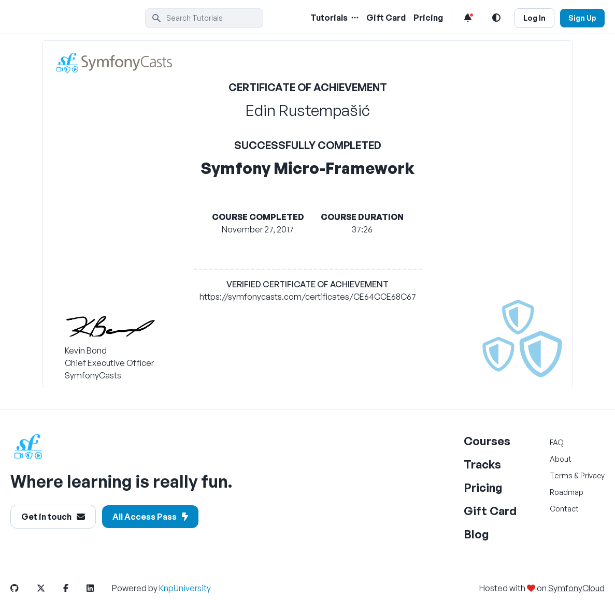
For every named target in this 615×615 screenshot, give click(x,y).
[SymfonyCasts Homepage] (77, 18)
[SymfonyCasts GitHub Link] (22, 588)
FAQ (557, 442)
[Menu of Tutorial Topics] (354, 17)
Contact (564, 508)
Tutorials (329, 17)
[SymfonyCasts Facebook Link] (74, 588)
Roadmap (566, 492)
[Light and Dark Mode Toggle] (496, 17)
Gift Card (490, 511)
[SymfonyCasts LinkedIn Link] (98, 588)
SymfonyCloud (576, 588)
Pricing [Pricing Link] (428, 17)
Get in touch (53, 516)
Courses (487, 441)
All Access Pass (150, 516)
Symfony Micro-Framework (307, 168)
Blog (476, 534)
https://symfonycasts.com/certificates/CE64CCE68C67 (307, 296)
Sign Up (582, 17)
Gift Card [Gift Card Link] (386, 17)
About (560, 459)
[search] (204, 18)
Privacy (592, 475)
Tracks (482, 464)
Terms (561, 475)
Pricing (483, 487)
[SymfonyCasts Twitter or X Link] (49, 588)
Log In (534, 17)
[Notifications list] (467, 17)
